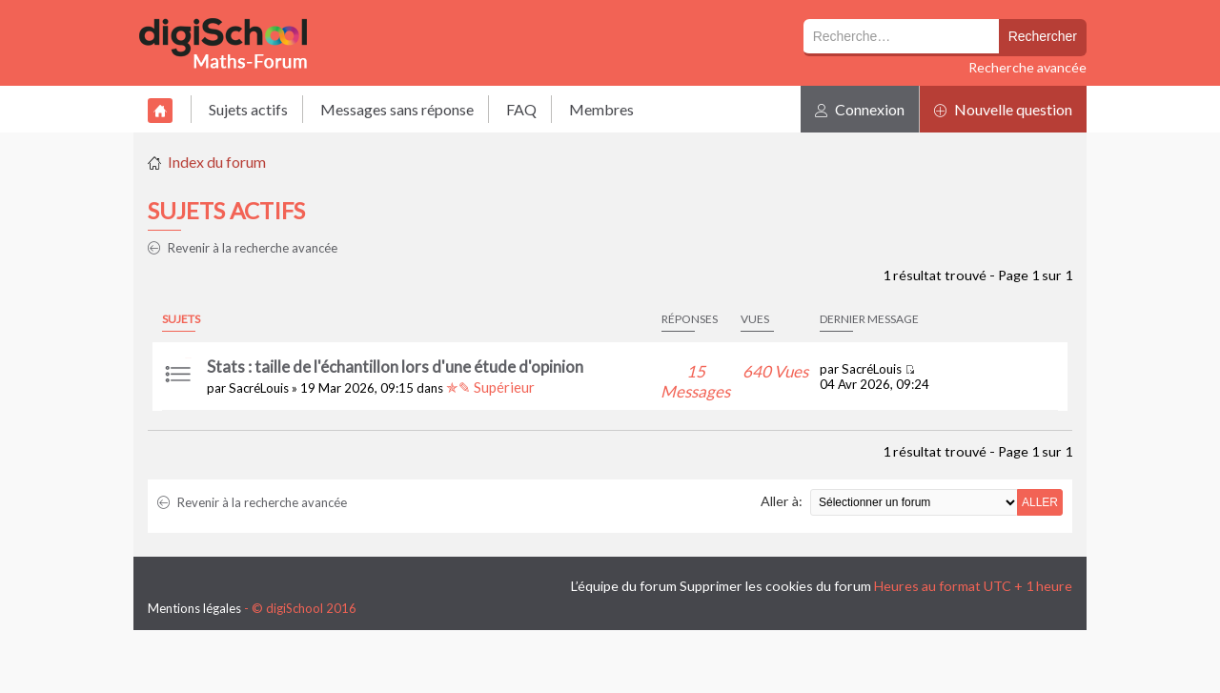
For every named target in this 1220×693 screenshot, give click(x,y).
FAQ (521, 109)
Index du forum (217, 162)
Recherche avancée (1027, 67)
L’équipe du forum (624, 586)
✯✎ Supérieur (490, 387)
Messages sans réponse (397, 109)
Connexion (860, 109)
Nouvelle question (1003, 109)
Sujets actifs (248, 109)
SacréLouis (259, 388)
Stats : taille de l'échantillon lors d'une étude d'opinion (395, 367)
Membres (601, 109)
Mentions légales (194, 608)
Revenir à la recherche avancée (242, 247)
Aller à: (782, 501)
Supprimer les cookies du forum (775, 586)
